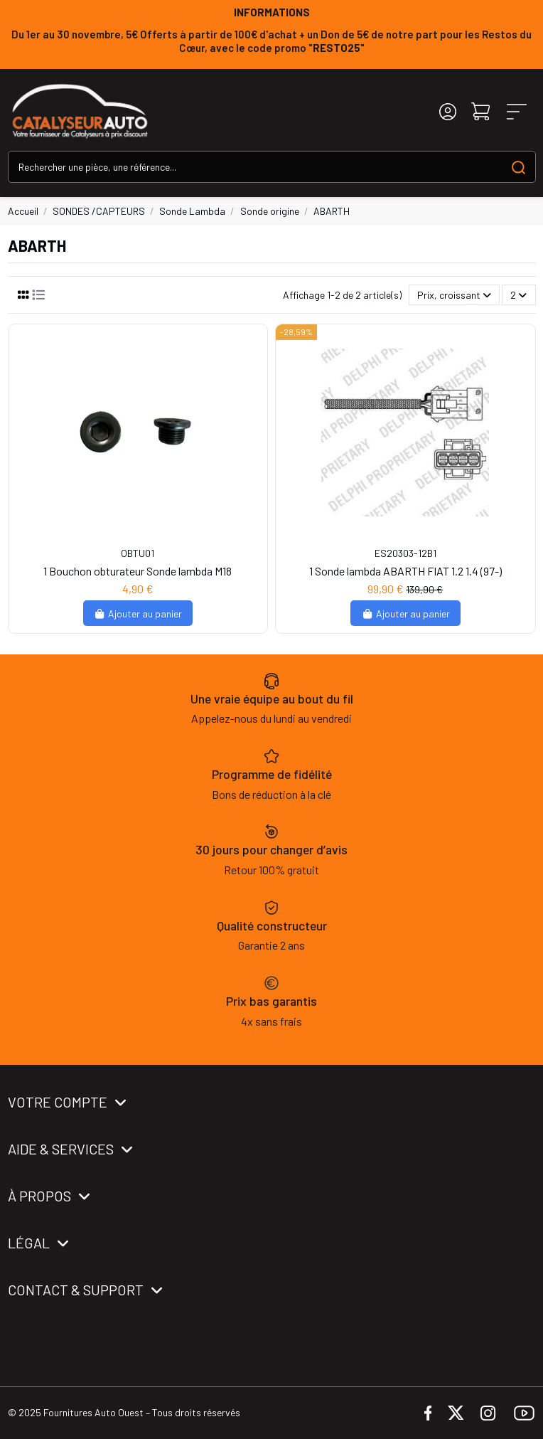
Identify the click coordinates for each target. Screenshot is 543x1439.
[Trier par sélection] (454, 295)
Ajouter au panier (138, 613)
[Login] (448, 111)
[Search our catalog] (518, 167)
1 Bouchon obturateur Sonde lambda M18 (137, 571)
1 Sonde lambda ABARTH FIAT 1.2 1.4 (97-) (405, 571)
